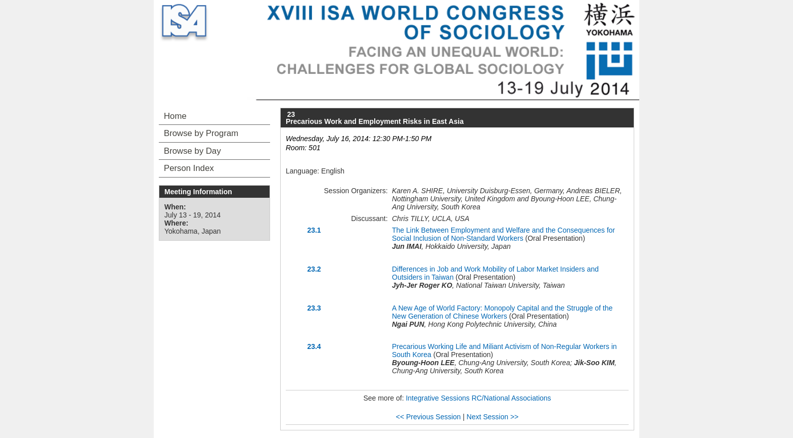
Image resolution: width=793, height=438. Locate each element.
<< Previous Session (428, 417)
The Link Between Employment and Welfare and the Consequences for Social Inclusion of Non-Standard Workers (503, 234)
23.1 (314, 230)
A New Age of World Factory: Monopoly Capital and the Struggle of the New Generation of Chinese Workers (502, 312)
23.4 (314, 346)
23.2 (314, 269)
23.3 (314, 308)
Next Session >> (493, 417)
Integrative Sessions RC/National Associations (478, 398)
